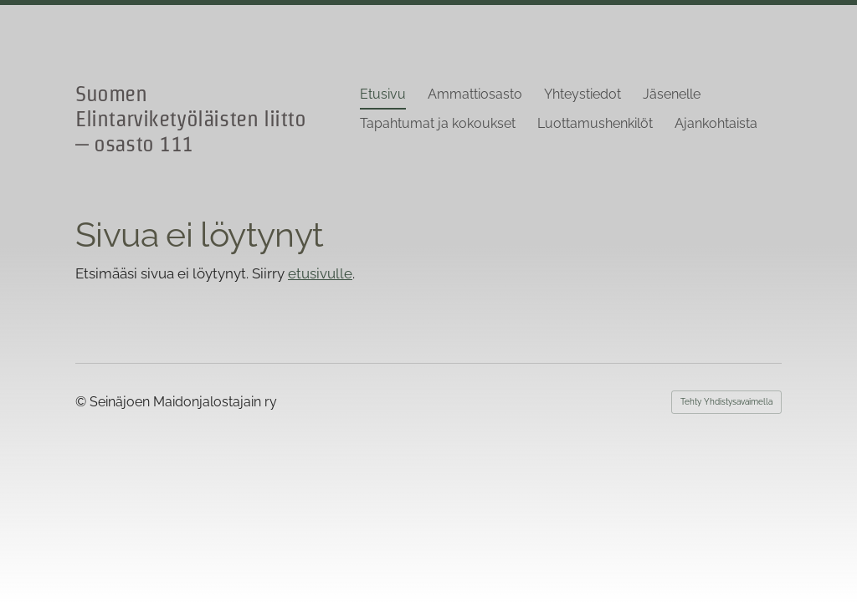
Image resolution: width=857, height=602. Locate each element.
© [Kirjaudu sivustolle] (82, 402)
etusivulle (320, 273)
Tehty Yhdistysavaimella (726, 401)
